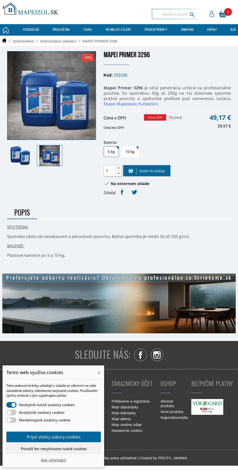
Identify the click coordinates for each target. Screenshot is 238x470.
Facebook (140, 355)
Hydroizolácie (31, 30)
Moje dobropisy (124, 413)
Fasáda (87, 30)
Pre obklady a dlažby (118, 30)
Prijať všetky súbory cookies (54, 437)
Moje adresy (121, 419)
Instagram (157, 355)
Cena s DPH (115, 118)
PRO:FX (164, 458)
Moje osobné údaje (126, 425)
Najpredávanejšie (174, 418)
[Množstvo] (110, 170)
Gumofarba (187, 30)
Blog (233, 30)
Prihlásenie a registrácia (130, 401)
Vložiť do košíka (147, 170)
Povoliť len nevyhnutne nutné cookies (54, 448)
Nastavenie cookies (127, 431)
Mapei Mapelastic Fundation (131, 104)
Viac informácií (53, 460)
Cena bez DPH (114, 128)
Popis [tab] (22, 212)
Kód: (108, 75)
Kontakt (212, 30)
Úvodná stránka (5, 30)
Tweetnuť (134, 192)
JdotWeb (180, 458)
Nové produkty (172, 412)
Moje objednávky (125, 407)
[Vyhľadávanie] (175, 14)
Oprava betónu (61, 30)
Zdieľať (122, 192)
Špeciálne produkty (156, 30)
